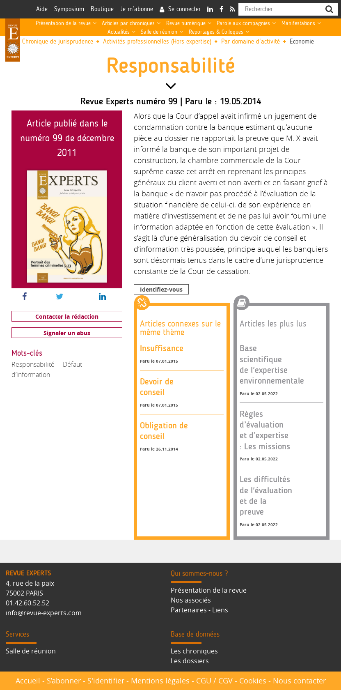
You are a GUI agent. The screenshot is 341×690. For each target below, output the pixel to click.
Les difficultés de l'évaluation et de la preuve (266, 495)
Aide (42, 9)
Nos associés (191, 600)
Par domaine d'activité (250, 41)
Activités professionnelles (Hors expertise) (157, 41)
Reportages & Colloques (216, 32)
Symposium (69, 9)
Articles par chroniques (128, 23)
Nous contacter (299, 680)
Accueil (28, 680)
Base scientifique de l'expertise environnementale (272, 364)
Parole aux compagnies (243, 23)
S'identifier (105, 680)
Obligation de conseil (164, 430)
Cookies (252, 680)
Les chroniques (194, 651)
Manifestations (298, 23)
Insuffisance (161, 348)
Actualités (119, 32)
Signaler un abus (66, 333)
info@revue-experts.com (44, 612)
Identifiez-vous (161, 289)
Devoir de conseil (157, 386)
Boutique (102, 9)
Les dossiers (190, 660)
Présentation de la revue (63, 23)
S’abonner (64, 680)
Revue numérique (186, 23)
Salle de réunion (159, 32)
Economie (302, 41)
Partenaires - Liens (199, 609)
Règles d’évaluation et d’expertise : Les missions (265, 430)
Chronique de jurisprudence (57, 41)
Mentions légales (160, 680)
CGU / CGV (214, 680)
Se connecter (184, 9)
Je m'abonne (136, 9)
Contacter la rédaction (66, 316)
